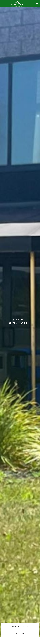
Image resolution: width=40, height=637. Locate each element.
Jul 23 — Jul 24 (20, 633)
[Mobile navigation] (37, 4)
